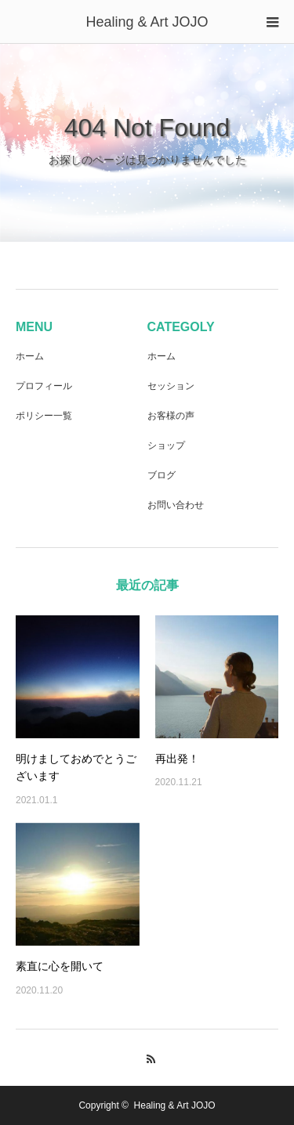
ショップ (166, 445)
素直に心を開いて (59, 966)
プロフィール (44, 385)
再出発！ (177, 758)
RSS (147, 1057)
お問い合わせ (175, 504)
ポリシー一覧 (44, 415)
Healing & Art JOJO (146, 22)
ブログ (161, 475)
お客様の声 (170, 415)
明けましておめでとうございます (76, 767)
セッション (170, 385)
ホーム (30, 356)
